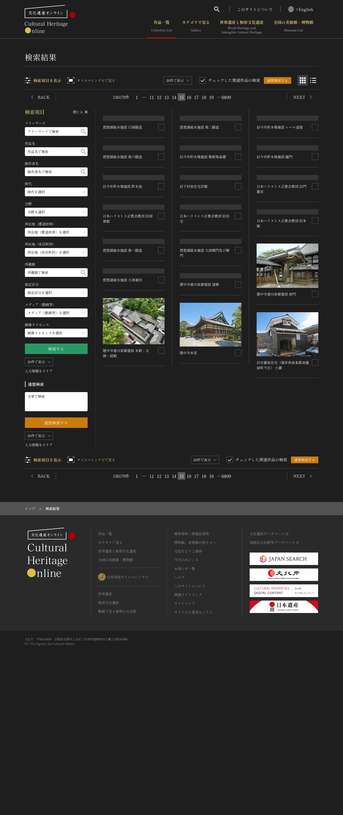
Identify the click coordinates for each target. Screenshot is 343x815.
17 (196, 97)
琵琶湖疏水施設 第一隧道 (122, 435)
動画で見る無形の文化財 (117, 750)
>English (300, 9)
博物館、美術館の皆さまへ (195, 681)
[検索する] (83, 131)
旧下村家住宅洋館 (194, 293)
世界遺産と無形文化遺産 (242, 27)
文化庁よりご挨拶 (188, 690)
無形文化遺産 (108, 742)
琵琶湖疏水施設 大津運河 (199, 434)
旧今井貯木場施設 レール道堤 (280, 162)
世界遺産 (105, 733)
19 (211, 97)
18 (204, 97)
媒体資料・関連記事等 (191, 673)
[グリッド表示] (302, 80)
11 (152, 97)
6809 (226, 97)
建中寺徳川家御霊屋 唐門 (199, 503)
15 (181, 97)
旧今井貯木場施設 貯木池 (122, 293)
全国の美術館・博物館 (293, 27)
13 (166, 97)
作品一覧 (161, 27)
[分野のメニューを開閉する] (56, 212)
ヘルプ (179, 716)
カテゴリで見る (196, 27)
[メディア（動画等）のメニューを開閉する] (56, 312)
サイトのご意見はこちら (193, 751)
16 (189, 97)
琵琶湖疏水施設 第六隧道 (122, 228)
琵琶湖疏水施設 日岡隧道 (122, 162)
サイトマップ (184, 742)
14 (174, 97)
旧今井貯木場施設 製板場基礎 (203, 228)
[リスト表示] (313, 80)
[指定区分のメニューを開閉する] (56, 292)
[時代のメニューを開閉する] (56, 192)
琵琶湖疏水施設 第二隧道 (199, 162)
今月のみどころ (186, 699)
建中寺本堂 (111, 568)
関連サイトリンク (188, 734)
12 (159, 97)
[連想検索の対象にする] (161, 163)
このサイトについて (255, 9)
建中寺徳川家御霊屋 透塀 (122, 500)
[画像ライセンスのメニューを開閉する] (56, 333)
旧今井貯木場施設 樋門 (274, 228)
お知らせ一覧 (184, 708)
